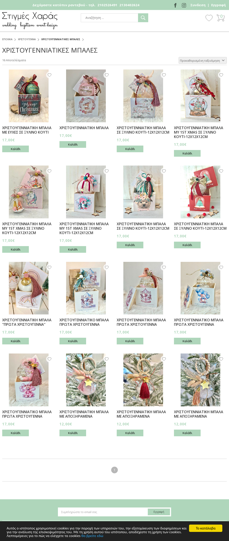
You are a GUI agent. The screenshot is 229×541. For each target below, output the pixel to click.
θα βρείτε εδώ (92, 536)
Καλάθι (15, 149)
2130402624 (129, 5)
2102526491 (107, 5)
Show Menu (196, 18)
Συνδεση (197, 5)
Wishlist (209, 17)
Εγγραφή (218, 5)
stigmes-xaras (30, 20)
